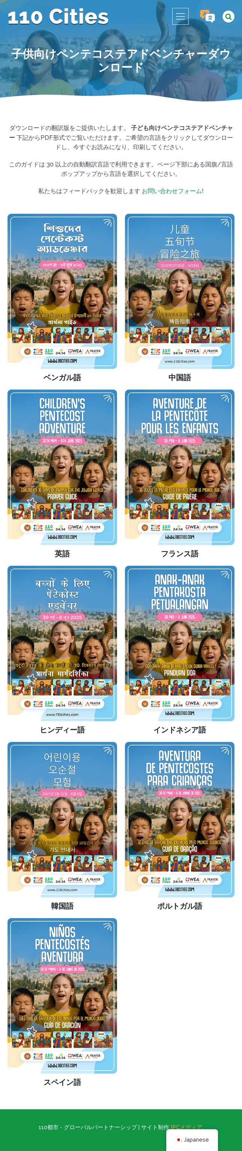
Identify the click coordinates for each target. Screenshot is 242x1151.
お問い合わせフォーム (172, 191)
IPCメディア (186, 1127)
